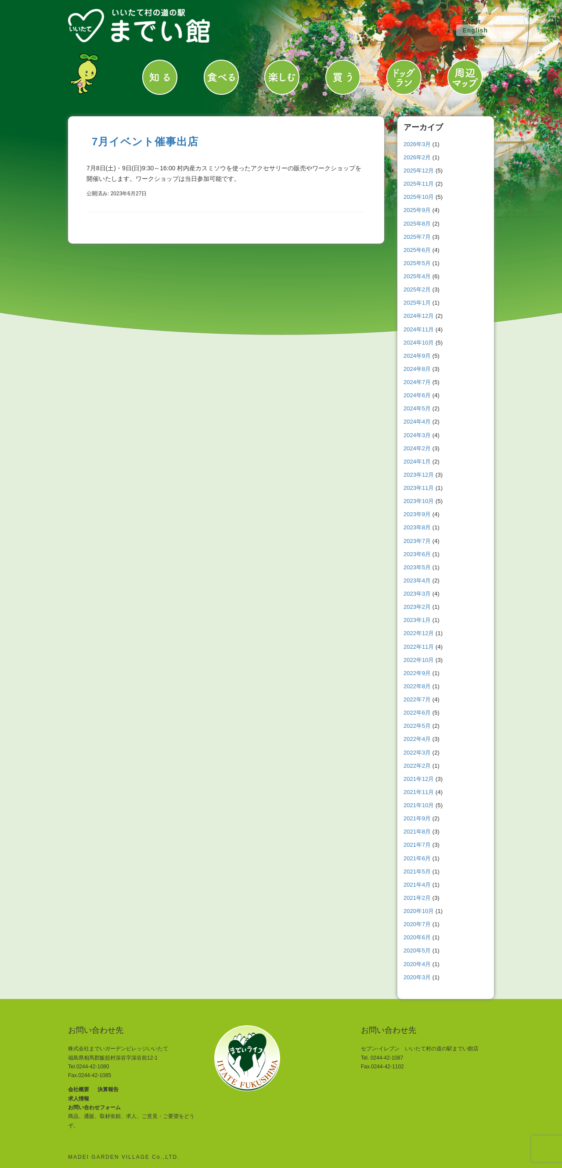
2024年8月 (417, 369)
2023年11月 (418, 488)
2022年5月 (417, 725)
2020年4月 (417, 964)
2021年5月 (417, 871)
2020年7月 (417, 924)
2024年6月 (417, 395)
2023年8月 (417, 527)
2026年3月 (417, 144)
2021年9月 (417, 818)
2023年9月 (417, 514)
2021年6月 (417, 858)
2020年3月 (417, 977)
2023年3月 (417, 593)
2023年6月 (417, 554)
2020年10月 (418, 911)
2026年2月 (417, 157)
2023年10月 (418, 501)
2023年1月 (417, 620)
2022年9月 (417, 673)
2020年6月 (417, 937)
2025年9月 (417, 210)
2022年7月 (417, 699)
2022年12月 (418, 633)
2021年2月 (417, 898)
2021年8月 (417, 831)
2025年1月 (417, 302)
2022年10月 (418, 660)
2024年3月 (417, 435)
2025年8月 (417, 223)
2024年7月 (417, 382)
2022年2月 (417, 765)
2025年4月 (417, 276)
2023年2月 (417, 607)
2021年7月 (417, 844)
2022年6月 (417, 712)
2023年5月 (417, 567)
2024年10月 (418, 342)
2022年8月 (417, 686)
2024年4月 (417, 421)
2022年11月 (418, 646)
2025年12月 (418, 170)
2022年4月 (417, 739)
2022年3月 (417, 752)
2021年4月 (417, 884)
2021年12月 (418, 779)
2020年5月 (417, 950)
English (475, 30)
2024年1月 (417, 461)
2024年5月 (417, 408)
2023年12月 (418, 474)
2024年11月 (418, 329)
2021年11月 (418, 792)
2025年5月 (417, 263)
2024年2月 (417, 448)
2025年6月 (417, 250)
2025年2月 (417, 289)
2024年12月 (418, 316)
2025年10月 (418, 197)
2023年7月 (417, 541)
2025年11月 (418, 183)
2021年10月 (418, 805)
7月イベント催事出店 (145, 141)
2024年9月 (417, 355)
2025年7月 (417, 237)
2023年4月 (417, 580)
